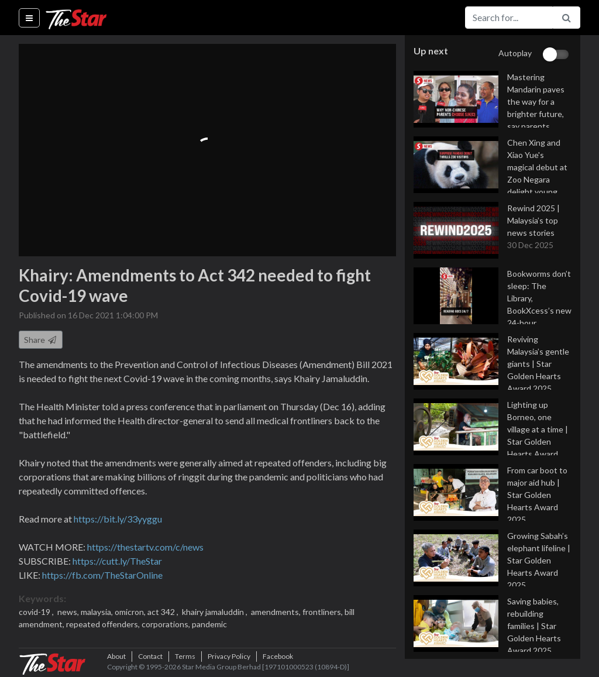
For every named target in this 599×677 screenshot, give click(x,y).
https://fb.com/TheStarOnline (102, 574)
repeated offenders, (104, 624)
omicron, (131, 612)
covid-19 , (37, 612)
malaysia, (98, 612)
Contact (150, 656)
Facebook (278, 656)
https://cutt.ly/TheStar (117, 560)
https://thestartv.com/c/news (145, 546)
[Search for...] (509, 17)
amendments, (275, 612)
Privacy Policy (229, 656)
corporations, (167, 624)
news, (68, 612)
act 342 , (163, 612)
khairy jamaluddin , (214, 612)
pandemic (209, 624)
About (116, 656)
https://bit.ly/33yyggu (118, 518)
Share (40, 340)
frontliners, (323, 612)
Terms (185, 656)
